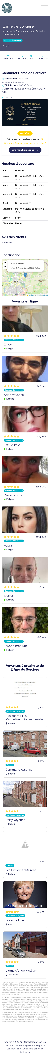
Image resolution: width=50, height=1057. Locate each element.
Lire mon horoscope (25, 150)
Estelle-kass (12, 445)
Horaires (22, 58)
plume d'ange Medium (21, 970)
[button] (25, 275)
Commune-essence (18, 769)
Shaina (8, 595)
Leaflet (30, 295)
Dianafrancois (13, 495)
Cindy (8, 344)
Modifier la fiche (9, 98)
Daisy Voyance (15, 820)
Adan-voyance (14, 394)
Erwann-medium (15, 646)
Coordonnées (8, 58)
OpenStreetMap (42, 295)
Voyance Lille (14, 920)
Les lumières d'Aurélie (20, 870)
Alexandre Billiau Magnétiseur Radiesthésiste (24, 717)
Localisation (43, 58)
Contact (9, 1045)
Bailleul (39, 31)
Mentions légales (23, 1045)
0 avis (6, 46)
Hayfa (8, 545)
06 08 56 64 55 (24, 85)
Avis (31, 58)
